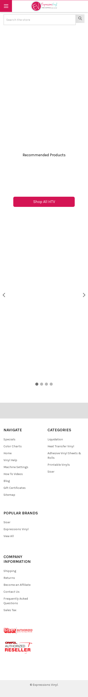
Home (7, 453)
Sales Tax (9, 610)
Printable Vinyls (58, 465)
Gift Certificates (14, 488)
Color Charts (12, 446)
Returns (9, 578)
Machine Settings (15, 467)
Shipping (9, 571)
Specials (9, 439)
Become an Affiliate (16, 585)
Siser (50, 471)
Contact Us (11, 592)
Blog (6, 481)
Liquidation (55, 439)
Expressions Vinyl (16, 529)
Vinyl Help (10, 460)
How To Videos (13, 474)
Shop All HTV (44, 201)
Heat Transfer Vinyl (60, 446)
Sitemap (9, 495)
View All (8, 536)
